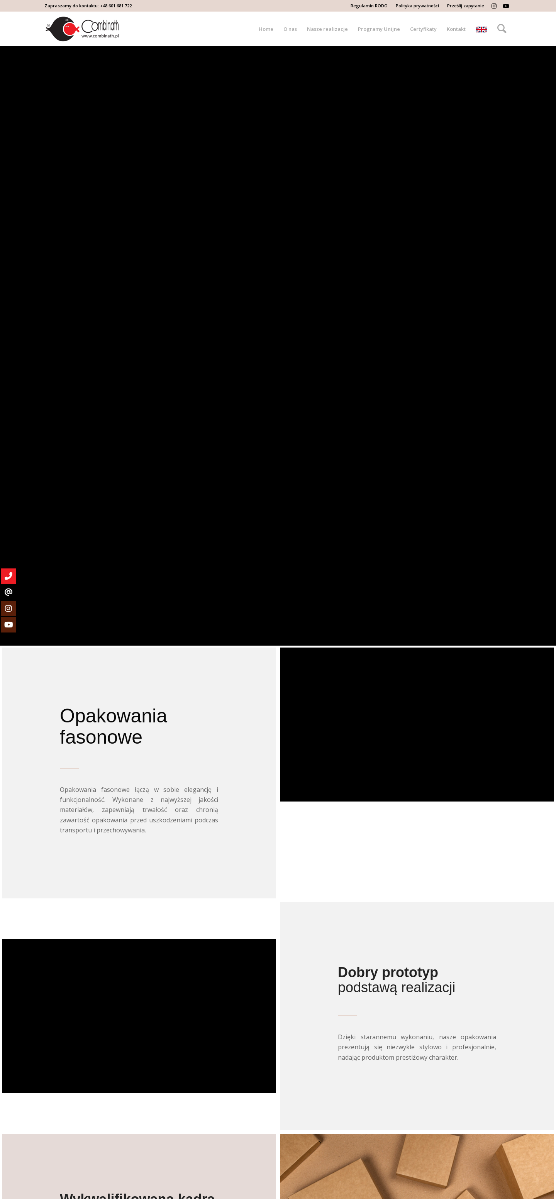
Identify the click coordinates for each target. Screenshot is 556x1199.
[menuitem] (369, 6)
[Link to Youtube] (506, 6)
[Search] (502, 29)
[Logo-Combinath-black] (82, 29)
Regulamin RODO (369, 5)
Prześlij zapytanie (465, 5)
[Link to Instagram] (494, 6)
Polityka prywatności (417, 5)
